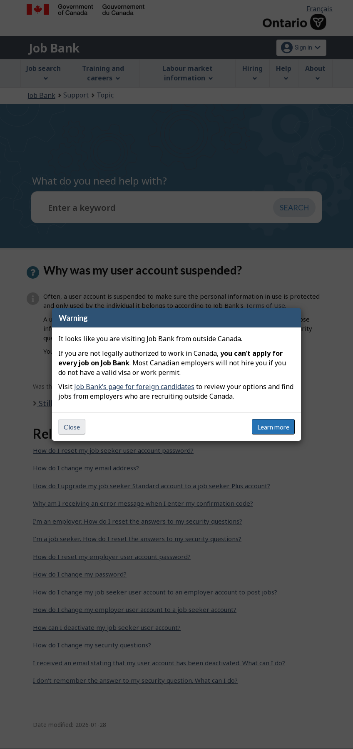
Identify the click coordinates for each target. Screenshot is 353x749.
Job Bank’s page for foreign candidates (134, 386)
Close (72, 427)
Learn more (273, 427)
